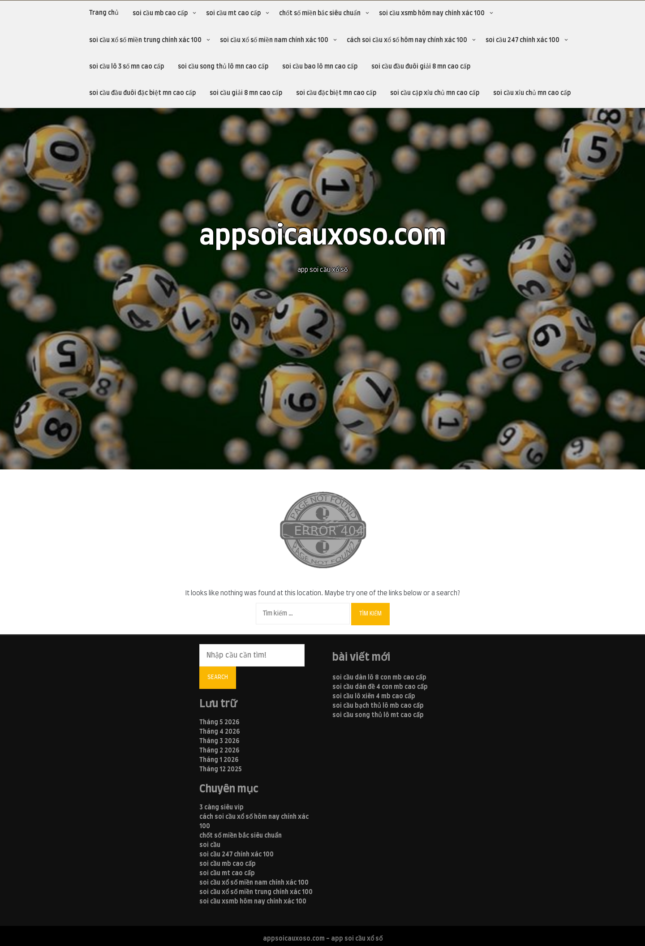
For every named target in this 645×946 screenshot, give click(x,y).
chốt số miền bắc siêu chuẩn (320, 13)
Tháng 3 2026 (219, 741)
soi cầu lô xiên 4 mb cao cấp (373, 696)
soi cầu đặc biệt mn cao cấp (336, 93)
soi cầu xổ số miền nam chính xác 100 (274, 40)
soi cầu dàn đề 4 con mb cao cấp (380, 687)
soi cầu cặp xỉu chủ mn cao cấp (434, 93)
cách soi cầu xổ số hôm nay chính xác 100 (407, 40)
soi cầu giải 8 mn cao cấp (246, 93)
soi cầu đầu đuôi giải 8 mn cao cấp (420, 67)
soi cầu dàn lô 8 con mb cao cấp (379, 678)
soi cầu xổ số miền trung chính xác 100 (145, 40)
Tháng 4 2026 (219, 732)
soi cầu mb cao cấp (160, 13)
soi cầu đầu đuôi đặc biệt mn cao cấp (142, 93)
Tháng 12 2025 (220, 769)
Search (217, 677)
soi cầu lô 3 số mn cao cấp (126, 67)
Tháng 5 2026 (219, 722)
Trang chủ (104, 13)
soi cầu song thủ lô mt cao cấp (378, 715)
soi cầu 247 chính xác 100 (522, 40)
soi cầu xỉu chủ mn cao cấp (532, 93)
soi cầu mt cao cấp (233, 13)
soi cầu (209, 845)
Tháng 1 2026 (219, 760)
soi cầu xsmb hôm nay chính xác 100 (432, 13)
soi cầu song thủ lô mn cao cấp (223, 67)
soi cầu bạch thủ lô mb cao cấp (378, 706)
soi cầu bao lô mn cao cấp (319, 67)
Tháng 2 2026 (219, 751)
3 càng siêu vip (221, 807)
